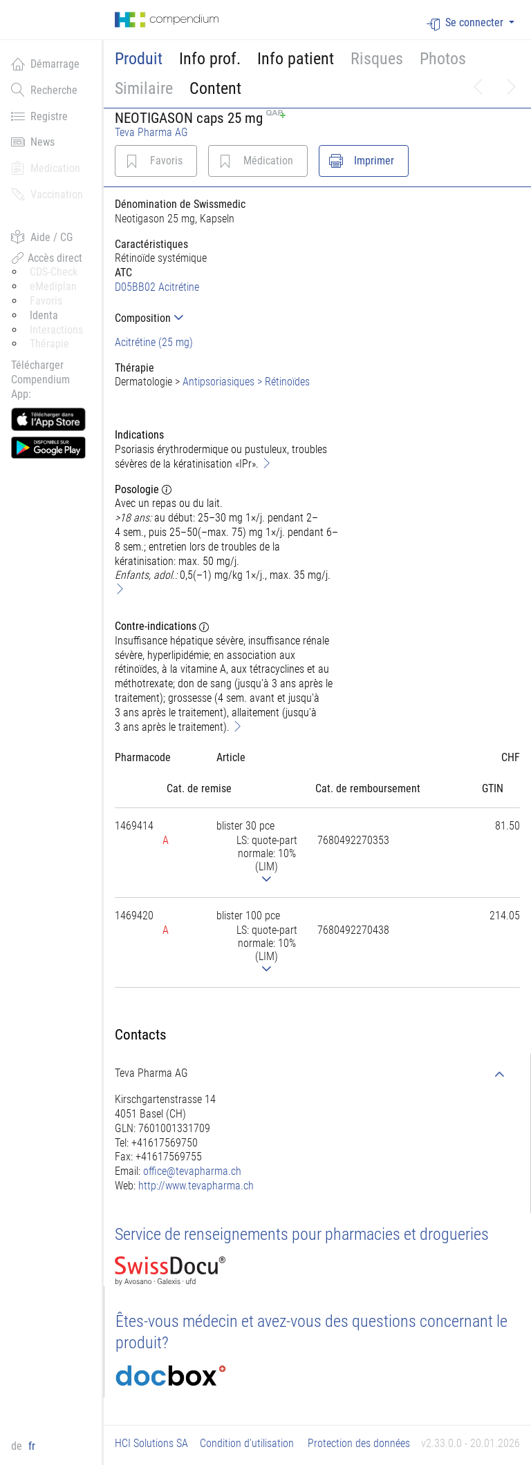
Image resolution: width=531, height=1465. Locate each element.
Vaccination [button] (47, 194)
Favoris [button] (46, 300)
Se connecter (466, 23)
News (33, 142)
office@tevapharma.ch (192, 1171)
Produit (138, 58)
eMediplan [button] (53, 286)
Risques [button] (377, 58)
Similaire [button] (144, 88)
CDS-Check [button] (53, 271)
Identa (44, 315)
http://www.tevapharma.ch (196, 1185)
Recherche (44, 90)
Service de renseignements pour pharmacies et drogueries (302, 1234)
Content (215, 88)
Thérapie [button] (49, 343)
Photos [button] (443, 58)
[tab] (228, 318)
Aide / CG (42, 237)
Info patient (295, 58)
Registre (39, 116)
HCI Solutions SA (151, 1443)
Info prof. (210, 58)
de (18, 1446)
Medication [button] (45, 168)
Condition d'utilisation (247, 1443)
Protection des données (359, 1443)
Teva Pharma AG (151, 132)
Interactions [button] (56, 329)
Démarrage (45, 63)
